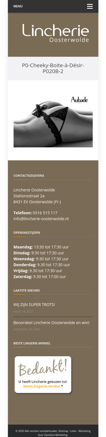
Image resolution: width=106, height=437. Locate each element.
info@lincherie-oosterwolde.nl (41, 218)
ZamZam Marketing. (56, 435)
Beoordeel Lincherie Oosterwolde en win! (51, 322)
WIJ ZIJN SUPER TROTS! (34, 304)
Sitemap (63, 431)
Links (73, 431)
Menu (53, 6)
